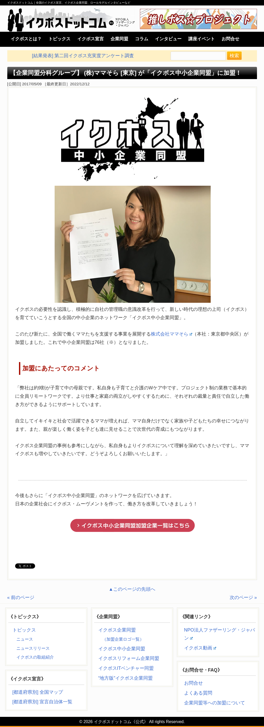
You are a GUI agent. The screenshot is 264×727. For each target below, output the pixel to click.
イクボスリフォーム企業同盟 (128, 658)
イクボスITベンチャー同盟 (126, 668)
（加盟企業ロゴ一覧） (123, 639)
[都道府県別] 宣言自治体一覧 (42, 701)
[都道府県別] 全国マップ (37, 692)
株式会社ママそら (171, 334)
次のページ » (243, 597)
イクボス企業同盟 (117, 630)
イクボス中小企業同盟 (121, 648)
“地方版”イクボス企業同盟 (125, 678)
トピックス (24, 630)
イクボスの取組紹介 (35, 657)
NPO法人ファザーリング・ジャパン (219, 634)
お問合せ (193, 683)
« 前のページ (21, 597)
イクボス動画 (200, 648)
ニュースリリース (33, 648)
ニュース (24, 639)
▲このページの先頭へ (132, 589)
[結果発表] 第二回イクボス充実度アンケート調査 (83, 55)
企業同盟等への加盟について (214, 702)
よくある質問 (198, 693)
